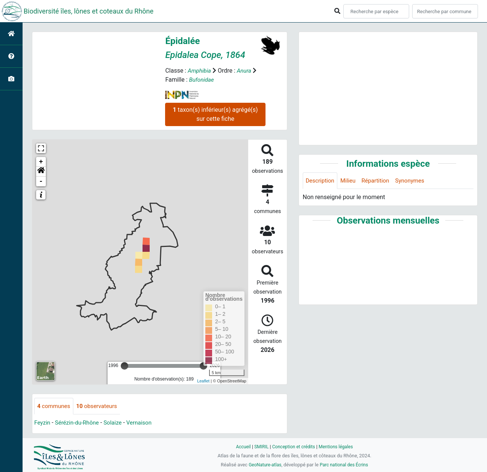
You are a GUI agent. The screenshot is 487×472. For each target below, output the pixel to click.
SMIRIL (259, 446)
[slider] (124, 366)
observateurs (99, 406)
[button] (41, 172)
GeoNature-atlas (263, 464)
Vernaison (144, 423)
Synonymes (415, 180)
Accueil (240, 446)
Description (321, 180)
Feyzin (42, 423)
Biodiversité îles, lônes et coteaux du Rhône (88, 11)
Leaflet (203, 381)
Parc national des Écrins (345, 464)
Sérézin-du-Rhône (79, 423)
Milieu (350, 180)
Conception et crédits (293, 446)
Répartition (379, 180)
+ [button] (41, 161)
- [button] (41, 181)
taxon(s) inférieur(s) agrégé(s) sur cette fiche (215, 114)
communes (54, 406)
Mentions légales (338, 446)
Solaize (116, 423)
